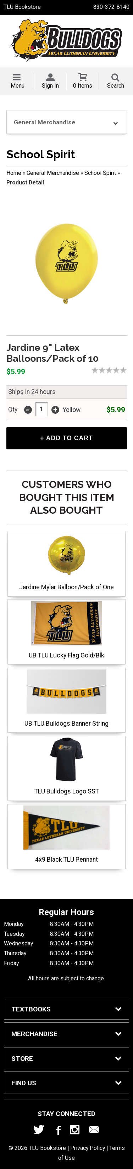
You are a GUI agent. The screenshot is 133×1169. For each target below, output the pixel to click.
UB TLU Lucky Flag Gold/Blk (66, 630)
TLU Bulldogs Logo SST (66, 766)
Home (13, 173)
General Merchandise (53, 173)
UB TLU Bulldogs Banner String (66, 698)
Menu (17, 85)
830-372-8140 (111, 7)
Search (115, 85)
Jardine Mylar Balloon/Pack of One (66, 562)
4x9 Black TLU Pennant (66, 834)
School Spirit (100, 173)
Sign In (50, 85)
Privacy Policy (87, 1148)
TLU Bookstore (22, 7)
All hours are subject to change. (66, 978)
